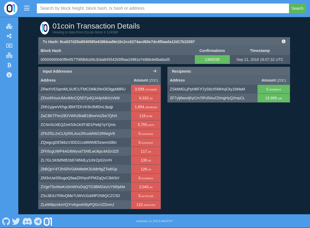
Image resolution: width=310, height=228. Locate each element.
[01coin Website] (47, 221)
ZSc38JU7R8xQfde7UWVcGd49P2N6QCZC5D (80, 196)
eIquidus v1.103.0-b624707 (154, 221)
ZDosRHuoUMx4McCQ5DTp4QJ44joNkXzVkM (80, 98)
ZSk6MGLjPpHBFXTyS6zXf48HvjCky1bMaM (207, 89)
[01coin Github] (6, 221)
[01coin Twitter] (16, 221)
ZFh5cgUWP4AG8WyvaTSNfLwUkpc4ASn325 (80, 151)
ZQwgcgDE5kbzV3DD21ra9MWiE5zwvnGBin (79, 142)
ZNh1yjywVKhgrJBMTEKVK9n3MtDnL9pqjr (77, 107)
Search (297, 8)
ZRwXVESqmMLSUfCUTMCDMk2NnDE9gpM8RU (83, 89)
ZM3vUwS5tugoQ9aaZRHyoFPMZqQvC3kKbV (80, 178)
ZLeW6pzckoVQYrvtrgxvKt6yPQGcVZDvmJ (77, 204)
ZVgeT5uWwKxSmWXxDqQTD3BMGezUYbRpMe (83, 187)
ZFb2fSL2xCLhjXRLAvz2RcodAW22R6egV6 (78, 133)
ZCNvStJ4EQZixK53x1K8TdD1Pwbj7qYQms (78, 124)
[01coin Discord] (27, 221)
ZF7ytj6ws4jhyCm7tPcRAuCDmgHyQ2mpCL (207, 98)
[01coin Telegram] (38, 221)
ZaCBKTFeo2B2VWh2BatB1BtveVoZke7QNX (79, 116)
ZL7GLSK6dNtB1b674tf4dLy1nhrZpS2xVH (76, 160)
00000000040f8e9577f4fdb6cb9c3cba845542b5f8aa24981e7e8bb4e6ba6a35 (105, 59)
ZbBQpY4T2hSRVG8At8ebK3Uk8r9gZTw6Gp (79, 169)
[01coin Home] (11, 8)
